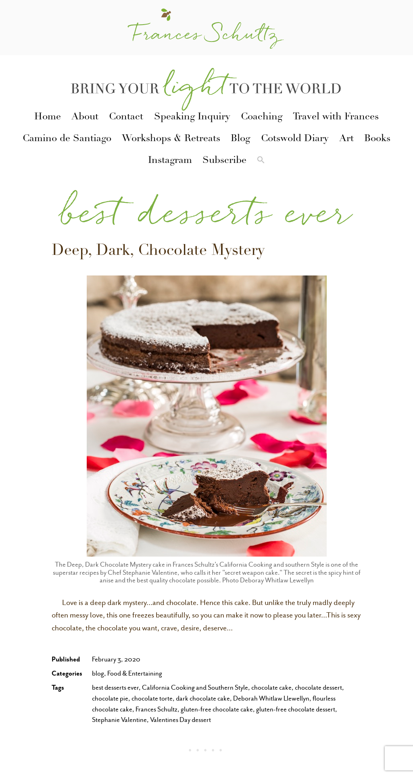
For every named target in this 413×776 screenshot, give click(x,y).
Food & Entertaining (134, 673)
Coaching (261, 117)
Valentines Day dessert (180, 720)
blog (98, 673)
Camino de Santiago (67, 139)
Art (346, 139)
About (84, 117)
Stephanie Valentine (119, 720)
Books (377, 139)
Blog (240, 139)
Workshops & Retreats (171, 139)
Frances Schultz (156, 709)
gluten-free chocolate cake (217, 709)
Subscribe (224, 161)
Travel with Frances (336, 117)
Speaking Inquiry (192, 117)
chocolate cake (271, 687)
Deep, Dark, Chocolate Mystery (158, 251)
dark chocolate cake (203, 698)
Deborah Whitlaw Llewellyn (271, 698)
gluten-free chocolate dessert (295, 709)
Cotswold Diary (295, 139)
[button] (261, 161)
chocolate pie (110, 698)
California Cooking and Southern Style (195, 687)
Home (47, 117)
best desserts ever (115, 687)
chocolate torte (152, 698)
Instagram (170, 161)
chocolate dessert (318, 687)
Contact (126, 117)
